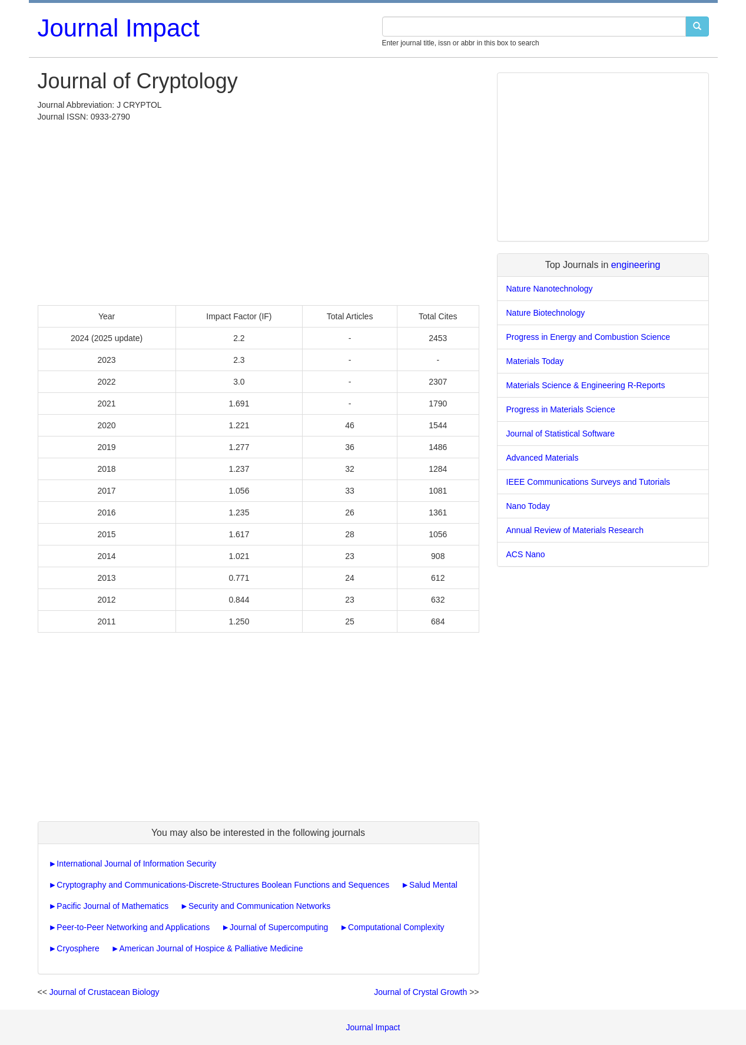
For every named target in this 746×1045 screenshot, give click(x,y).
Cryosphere (78, 948)
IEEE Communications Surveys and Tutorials (588, 482)
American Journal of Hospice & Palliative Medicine (211, 948)
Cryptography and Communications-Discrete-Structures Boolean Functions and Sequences (223, 884)
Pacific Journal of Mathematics (112, 906)
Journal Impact (119, 28)
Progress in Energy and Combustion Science (588, 337)
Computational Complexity (396, 927)
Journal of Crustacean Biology (104, 992)
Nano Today (528, 506)
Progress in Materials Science (560, 409)
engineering (636, 265)
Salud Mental (433, 884)
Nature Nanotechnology (549, 288)
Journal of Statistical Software (560, 433)
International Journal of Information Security (136, 863)
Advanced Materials (542, 457)
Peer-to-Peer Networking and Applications (133, 927)
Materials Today (535, 361)
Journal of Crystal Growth (420, 992)
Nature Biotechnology (545, 313)
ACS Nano (525, 554)
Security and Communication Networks (259, 906)
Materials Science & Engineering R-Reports (585, 385)
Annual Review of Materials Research (575, 530)
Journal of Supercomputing (279, 927)
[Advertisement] (258, 210)
